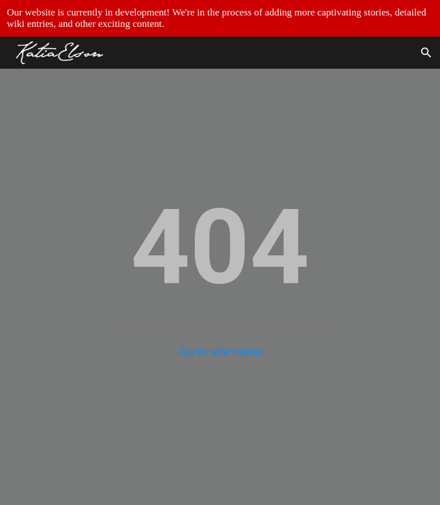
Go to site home (220, 351)
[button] (426, 52)
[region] (220, 18)
